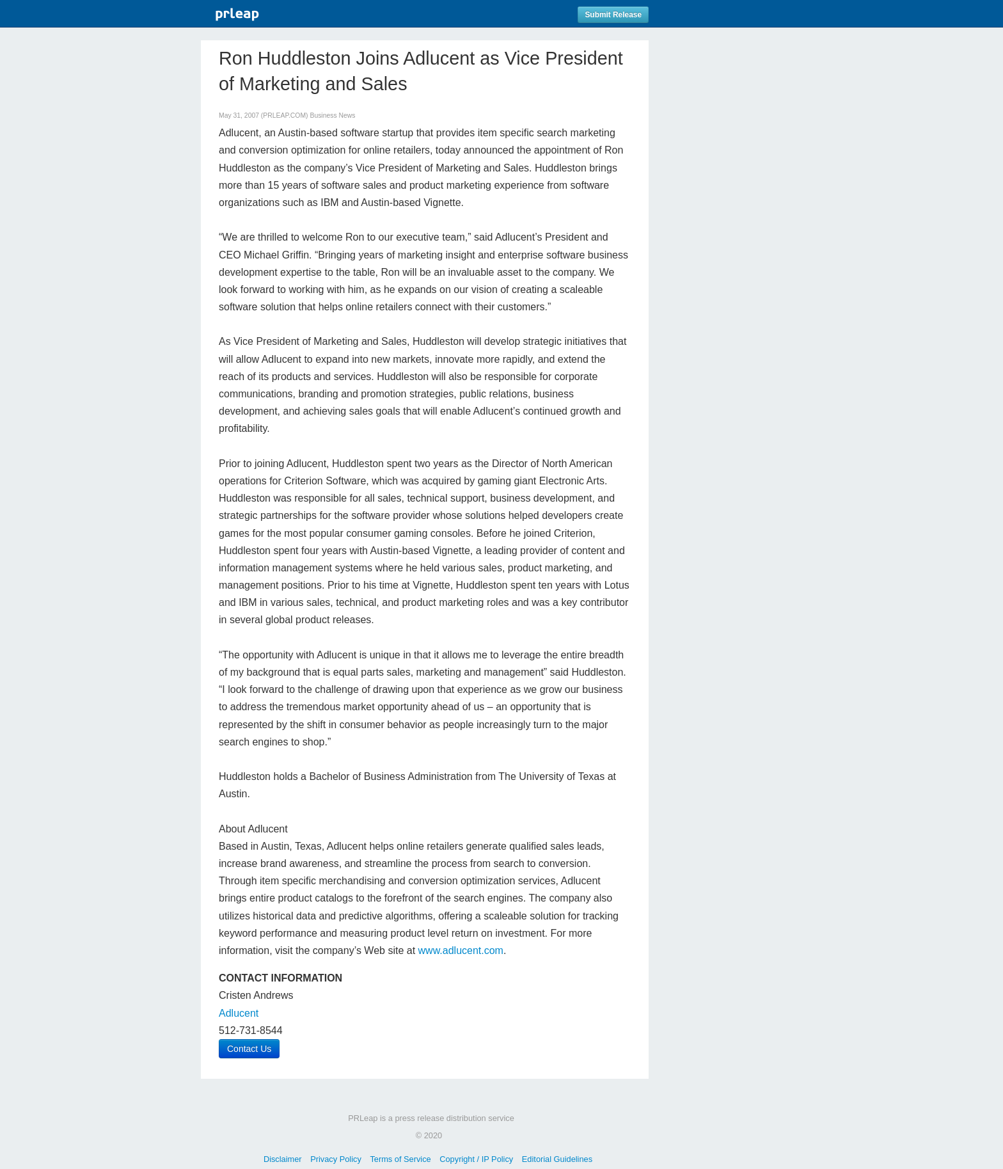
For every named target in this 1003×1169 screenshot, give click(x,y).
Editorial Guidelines (557, 1159)
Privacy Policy (335, 1159)
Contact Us (249, 1049)
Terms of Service (400, 1159)
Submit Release (613, 14)
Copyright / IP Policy (476, 1159)
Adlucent (238, 1013)
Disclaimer (283, 1159)
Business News (332, 115)
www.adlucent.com (460, 950)
